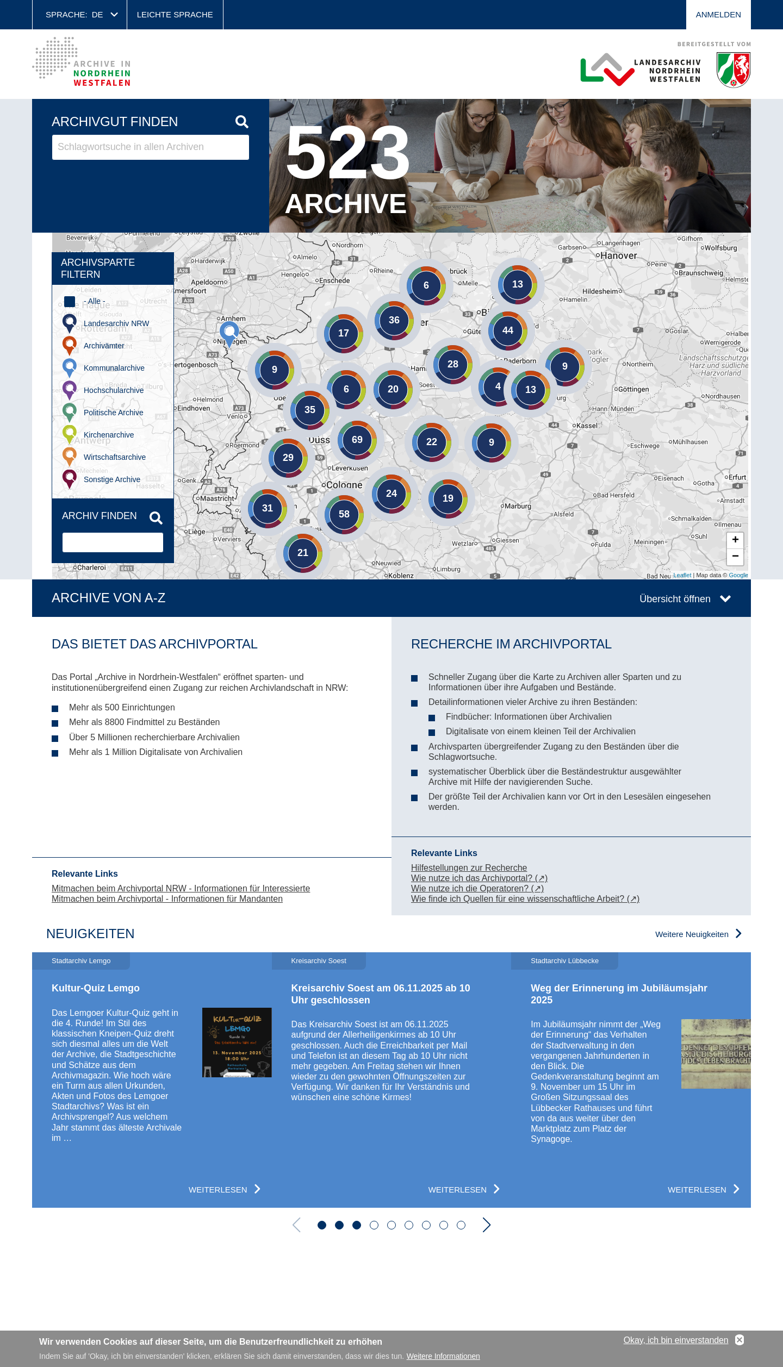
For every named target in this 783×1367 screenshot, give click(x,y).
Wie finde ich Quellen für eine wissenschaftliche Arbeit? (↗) (525, 898)
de (97, 14)
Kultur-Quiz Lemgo (96, 988)
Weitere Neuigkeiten (692, 934)
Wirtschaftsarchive (115, 457)
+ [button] (735, 541)
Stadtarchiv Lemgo (81, 961)
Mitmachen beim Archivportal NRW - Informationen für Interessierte (181, 888)
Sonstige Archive (112, 479)
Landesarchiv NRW (116, 323)
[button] (322, 1225)
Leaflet (682, 575)
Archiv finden (99, 515)
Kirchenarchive (109, 434)
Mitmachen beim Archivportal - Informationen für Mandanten (167, 898)
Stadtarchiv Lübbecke (565, 961)
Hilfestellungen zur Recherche (469, 867)
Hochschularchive (114, 390)
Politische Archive (114, 412)
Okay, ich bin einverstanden (676, 1340)
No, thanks (739, 1340)
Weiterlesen (218, 1189)
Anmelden (718, 14)
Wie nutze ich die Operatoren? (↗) (477, 888)
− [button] (735, 557)
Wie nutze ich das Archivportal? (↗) (479, 878)
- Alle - (94, 301)
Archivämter (104, 345)
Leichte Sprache (175, 14)
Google (738, 575)
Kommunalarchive (114, 368)
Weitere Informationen (443, 1356)
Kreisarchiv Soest (318, 961)
